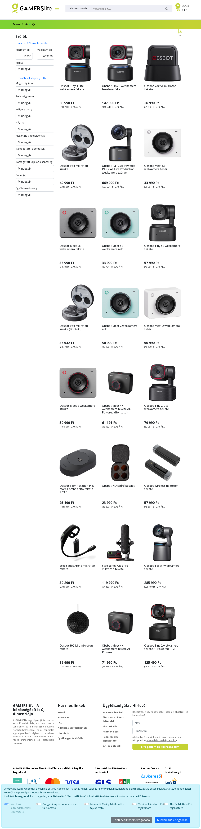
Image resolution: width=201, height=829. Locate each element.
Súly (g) (20, 122)
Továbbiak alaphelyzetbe (32, 78)
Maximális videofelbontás (30, 135)
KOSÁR (185, 6)
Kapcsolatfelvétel (113, 712)
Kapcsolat (63, 717)
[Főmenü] (56, 8)
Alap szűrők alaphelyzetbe (33, 43)
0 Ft (184, 10)
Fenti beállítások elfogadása (131, 820)
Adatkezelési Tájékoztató (72, 727)
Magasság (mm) (25, 83)
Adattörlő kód (111, 731)
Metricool (151, 806)
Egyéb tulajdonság (26, 188)
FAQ (60, 722)
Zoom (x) (21, 175)
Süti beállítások (111, 745)
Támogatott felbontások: (30, 148)
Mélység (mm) (24, 109)
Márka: (19, 62)
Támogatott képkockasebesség (34, 162)
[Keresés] (126, 9)
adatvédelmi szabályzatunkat (161, 740)
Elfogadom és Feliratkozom (160, 747)
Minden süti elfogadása (172, 820)
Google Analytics (59, 806)
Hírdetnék (63, 733)
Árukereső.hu (151, 782)
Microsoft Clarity (107, 806)
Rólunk (61, 712)
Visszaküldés (110, 726)
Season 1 (23, 24)
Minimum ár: (23, 49)
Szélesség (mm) (25, 96)
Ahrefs (181, 806)
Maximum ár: (44, 49)
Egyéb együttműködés (70, 738)
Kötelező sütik (21, 807)
